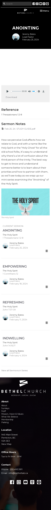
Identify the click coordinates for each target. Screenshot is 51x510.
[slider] (15, 91)
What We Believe (9, 417)
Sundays (5, 408)
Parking (5, 422)
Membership (7, 419)
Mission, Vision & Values (12, 414)
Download (11, 97)
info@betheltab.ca (18, 473)
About (4, 405)
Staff (3, 411)
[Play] (7, 91)
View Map (6, 444)
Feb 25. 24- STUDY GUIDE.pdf (18, 128)
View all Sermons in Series (14, 370)
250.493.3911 (16, 469)
